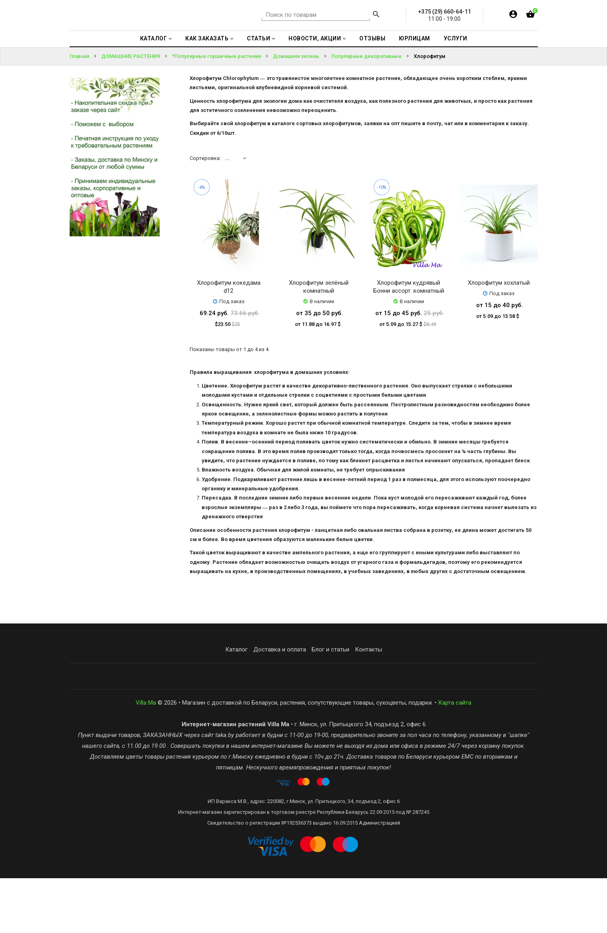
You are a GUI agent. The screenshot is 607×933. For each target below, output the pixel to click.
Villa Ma (146, 757)
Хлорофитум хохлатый (499, 337)
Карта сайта (454, 757)
